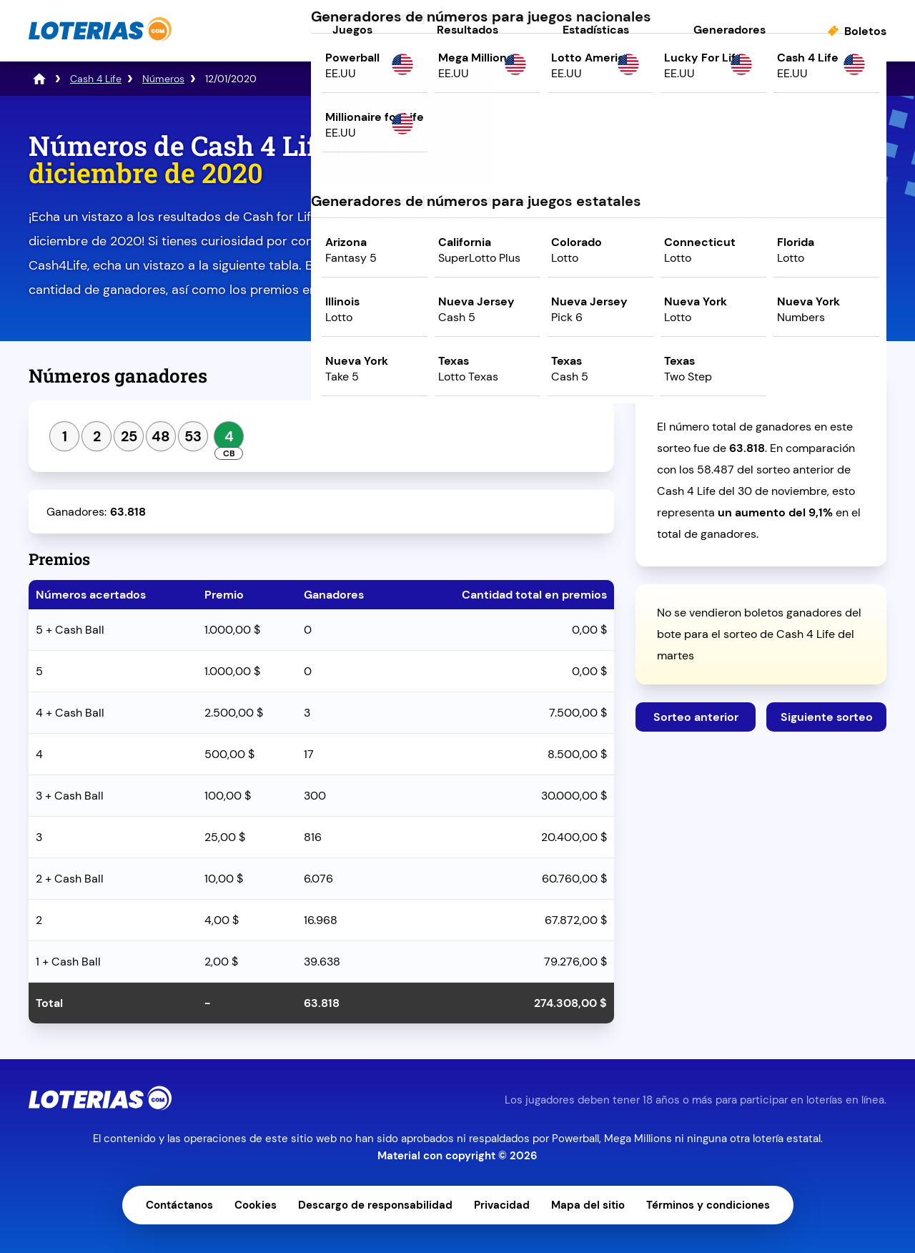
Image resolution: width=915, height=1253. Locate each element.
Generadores (729, 29)
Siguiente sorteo (827, 716)
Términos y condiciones (708, 1205)
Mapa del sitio (588, 1205)
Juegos (352, 29)
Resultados (467, 29)
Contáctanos (179, 1205)
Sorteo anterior (695, 716)
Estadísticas (596, 29)
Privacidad (502, 1205)
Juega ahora (761, 254)
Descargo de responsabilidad (375, 1205)
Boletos (865, 31)
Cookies (255, 1205)
